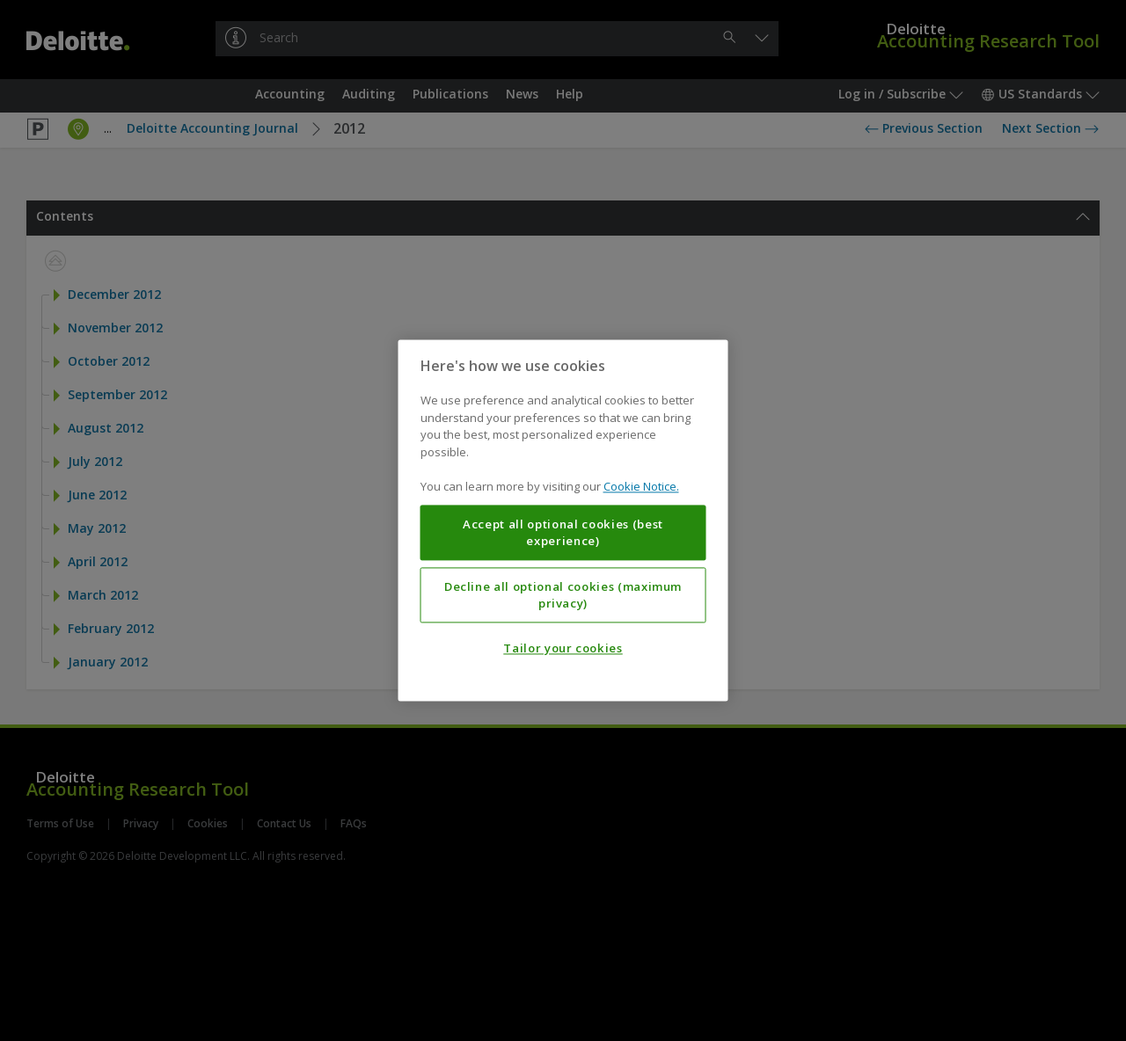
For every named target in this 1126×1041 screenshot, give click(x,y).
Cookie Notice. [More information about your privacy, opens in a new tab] (641, 487)
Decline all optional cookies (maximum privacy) (563, 595)
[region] (563, 520)
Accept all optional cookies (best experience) (563, 533)
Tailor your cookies (562, 649)
